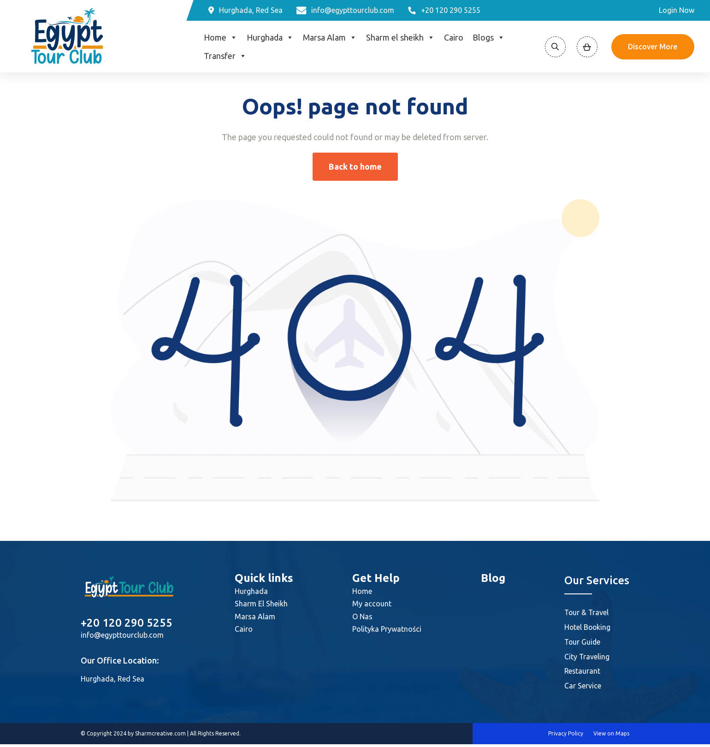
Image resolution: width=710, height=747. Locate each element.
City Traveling (587, 658)
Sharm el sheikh (400, 37)
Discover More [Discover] (652, 46)
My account (371, 603)
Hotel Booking (588, 627)
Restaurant (582, 673)
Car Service (582, 688)
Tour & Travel (587, 612)
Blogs (489, 37)
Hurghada (270, 37)
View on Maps (611, 736)
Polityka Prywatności (386, 629)
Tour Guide (583, 643)
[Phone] (444, 10)
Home (220, 37)
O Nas (362, 616)
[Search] (555, 46)
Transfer (225, 56)
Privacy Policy (565, 736)
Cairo (453, 37)
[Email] (345, 10)
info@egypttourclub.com (122, 635)
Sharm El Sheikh (261, 603)
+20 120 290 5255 (126, 623)
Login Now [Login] (676, 10)
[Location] (245, 10)
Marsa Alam (330, 37)
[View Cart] (587, 46)
